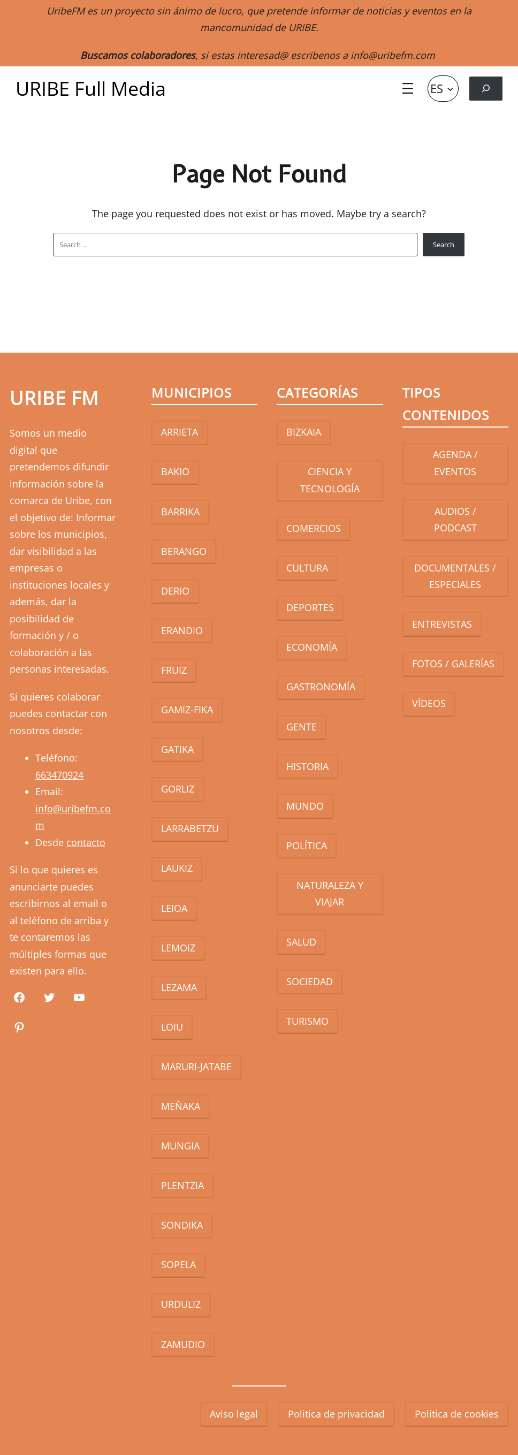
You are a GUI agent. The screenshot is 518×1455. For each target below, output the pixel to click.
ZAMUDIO (183, 1344)
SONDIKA (182, 1224)
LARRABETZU (190, 828)
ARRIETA (179, 431)
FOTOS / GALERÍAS (453, 663)
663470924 (59, 774)
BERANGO (184, 551)
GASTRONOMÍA (320, 686)
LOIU (172, 1026)
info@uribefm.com (393, 55)
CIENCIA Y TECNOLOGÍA (330, 480)
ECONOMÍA (311, 647)
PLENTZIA (182, 1185)
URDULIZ (181, 1304)
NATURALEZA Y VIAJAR (329, 894)
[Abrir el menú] (408, 88)
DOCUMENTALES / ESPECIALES (455, 576)
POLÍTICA (306, 845)
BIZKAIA (303, 431)
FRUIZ (174, 670)
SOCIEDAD (309, 981)
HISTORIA (307, 766)
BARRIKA (180, 511)
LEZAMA (179, 987)
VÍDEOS (429, 703)
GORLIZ (177, 788)
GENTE (301, 726)
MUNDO (305, 805)
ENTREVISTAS (442, 624)
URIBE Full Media (91, 88)
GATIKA (177, 749)
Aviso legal (234, 1413)
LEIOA (174, 908)
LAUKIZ (177, 868)
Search (443, 244)
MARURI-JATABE (196, 1066)
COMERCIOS (313, 528)
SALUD (301, 941)
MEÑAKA (180, 1106)
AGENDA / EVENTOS (455, 463)
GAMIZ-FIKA (187, 709)
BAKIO (175, 471)
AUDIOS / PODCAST (455, 520)
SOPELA (178, 1264)
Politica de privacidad (336, 1413)
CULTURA (307, 567)
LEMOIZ (178, 947)
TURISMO (307, 1021)
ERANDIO (182, 630)
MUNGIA (180, 1145)
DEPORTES (310, 607)
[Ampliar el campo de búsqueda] (485, 89)
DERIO (175, 590)
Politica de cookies (457, 1413)
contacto (85, 842)
